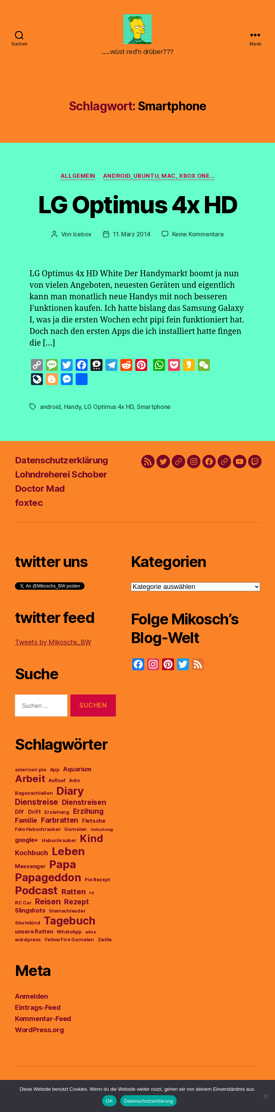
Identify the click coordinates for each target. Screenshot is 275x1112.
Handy (72, 410)
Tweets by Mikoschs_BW (53, 646)
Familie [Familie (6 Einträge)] (26, 824)
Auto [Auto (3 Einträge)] (74, 784)
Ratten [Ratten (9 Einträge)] (73, 895)
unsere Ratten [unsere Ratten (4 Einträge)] (34, 935)
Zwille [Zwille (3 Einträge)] (105, 943)
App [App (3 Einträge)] (55, 773)
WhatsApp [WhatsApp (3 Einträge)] (69, 935)
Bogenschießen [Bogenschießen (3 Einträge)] (34, 797)
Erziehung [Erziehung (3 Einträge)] (56, 816)
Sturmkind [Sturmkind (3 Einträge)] (27, 926)
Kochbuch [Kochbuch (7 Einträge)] (31, 856)
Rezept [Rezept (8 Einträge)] (76, 905)
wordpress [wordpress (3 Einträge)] (28, 943)
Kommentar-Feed (43, 1022)
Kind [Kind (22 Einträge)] (91, 842)
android (50, 410)
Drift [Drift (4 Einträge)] (34, 815)
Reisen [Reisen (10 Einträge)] (47, 905)
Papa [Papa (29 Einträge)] (62, 868)
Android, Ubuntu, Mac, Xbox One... (159, 179)
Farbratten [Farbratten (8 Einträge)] (59, 823)
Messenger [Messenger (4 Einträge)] (30, 870)
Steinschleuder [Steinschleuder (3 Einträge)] (67, 914)
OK (109, 1101)
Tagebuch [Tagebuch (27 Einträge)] (69, 924)
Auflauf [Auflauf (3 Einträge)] (56, 784)
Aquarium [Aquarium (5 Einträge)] (77, 772)
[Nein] (265, 1096)
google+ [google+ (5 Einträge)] (26, 843)
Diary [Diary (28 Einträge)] (70, 794)
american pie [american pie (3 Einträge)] (30, 773)
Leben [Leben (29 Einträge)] (68, 854)
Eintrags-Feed (38, 1011)
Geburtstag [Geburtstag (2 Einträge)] (102, 833)
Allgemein (77, 179)
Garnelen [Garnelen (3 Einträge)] (75, 833)
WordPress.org (39, 1033)
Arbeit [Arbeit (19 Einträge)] (30, 782)
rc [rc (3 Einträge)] (91, 896)
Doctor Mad (39, 492)
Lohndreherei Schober (61, 478)
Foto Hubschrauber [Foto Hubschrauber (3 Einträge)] (37, 833)
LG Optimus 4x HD (137, 208)
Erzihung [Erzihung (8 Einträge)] (88, 814)
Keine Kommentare (198, 238)
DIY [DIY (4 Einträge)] (19, 815)
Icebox (82, 238)
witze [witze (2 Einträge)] (90, 935)
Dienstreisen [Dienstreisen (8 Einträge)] (84, 805)
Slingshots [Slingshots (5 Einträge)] (30, 914)
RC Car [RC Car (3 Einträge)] (23, 906)
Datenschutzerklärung (61, 464)
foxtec (28, 506)
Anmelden (31, 1000)
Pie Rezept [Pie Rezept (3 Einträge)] (97, 883)
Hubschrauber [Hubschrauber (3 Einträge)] (59, 844)
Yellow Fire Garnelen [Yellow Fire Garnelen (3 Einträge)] (69, 943)
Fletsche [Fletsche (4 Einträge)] (93, 824)
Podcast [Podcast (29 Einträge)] (36, 894)
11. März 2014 (132, 238)
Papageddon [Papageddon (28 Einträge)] (48, 881)
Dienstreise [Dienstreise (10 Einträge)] (36, 805)
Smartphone (154, 410)
